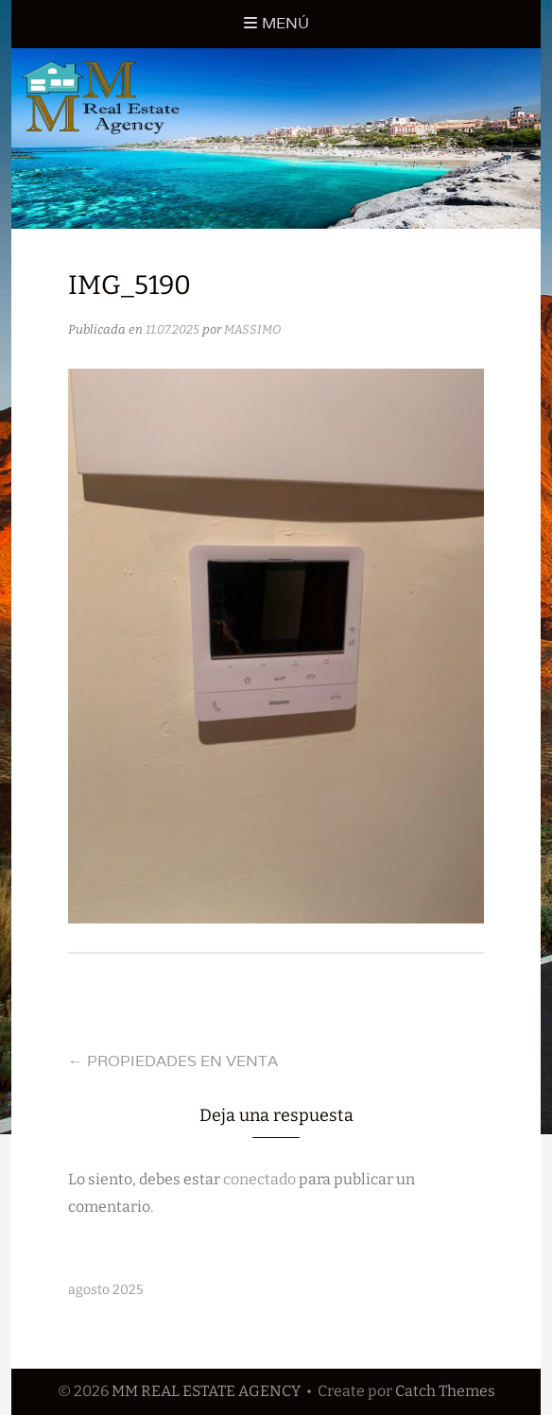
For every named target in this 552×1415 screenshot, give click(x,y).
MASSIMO (252, 329)
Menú (285, 23)
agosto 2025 (105, 1290)
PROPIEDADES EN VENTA (173, 1061)
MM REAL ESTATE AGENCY (206, 1391)
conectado (259, 1179)
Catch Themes (445, 1391)
